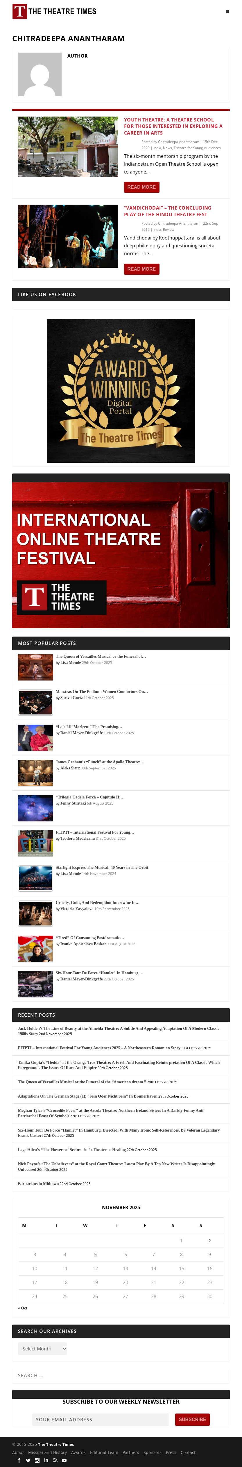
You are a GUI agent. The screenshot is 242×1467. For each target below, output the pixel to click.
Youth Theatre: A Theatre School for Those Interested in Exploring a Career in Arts (173, 126)
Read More (142, 187)
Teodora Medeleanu (77, 838)
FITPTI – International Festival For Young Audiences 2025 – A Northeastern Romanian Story (99, 1048)
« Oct (22, 1308)
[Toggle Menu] (227, 11)
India (157, 147)
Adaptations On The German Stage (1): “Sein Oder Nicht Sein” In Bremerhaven (87, 1096)
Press (171, 1452)
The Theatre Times (56, 1444)
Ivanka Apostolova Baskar (83, 944)
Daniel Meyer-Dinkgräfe (81, 733)
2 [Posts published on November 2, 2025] (210, 1241)
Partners (131, 1452)
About (18, 1452)
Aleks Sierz (70, 768)
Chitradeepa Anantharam (178, 141)
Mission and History (47, 1452)
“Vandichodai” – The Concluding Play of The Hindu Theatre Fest (168, 211)
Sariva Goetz (71, 698)
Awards (78, 1452)
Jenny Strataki (73, 803)
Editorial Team (104, 1452)
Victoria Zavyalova (77, 909)
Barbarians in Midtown (38, 1184)
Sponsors (153, 1452)
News (167, 147)
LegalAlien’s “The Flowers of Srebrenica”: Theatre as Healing (72, 1150)
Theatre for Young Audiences (197, 147)
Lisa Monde (70, 662)
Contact (188, 1452)
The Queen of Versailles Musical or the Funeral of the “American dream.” (82, 1082)
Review (168, 229)
